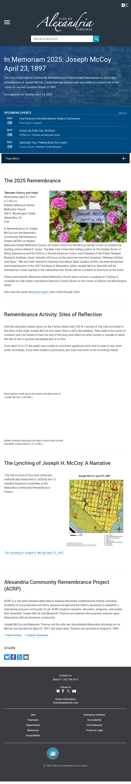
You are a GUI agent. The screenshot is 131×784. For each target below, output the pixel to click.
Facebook (63, 694)
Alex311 (57, 682)
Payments (33, 722)
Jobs (33, 717)
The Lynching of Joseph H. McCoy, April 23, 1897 (34, 555)
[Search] (96, 41)
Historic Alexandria (37, 637)
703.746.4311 (70, 682)
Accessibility (94, 722)
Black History (14, 637)
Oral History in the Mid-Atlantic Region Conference (49, 121)
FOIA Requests (94, 727)
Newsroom (33, 732)
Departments (33, 727)
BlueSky (58, 694)
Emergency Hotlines (94, 717)
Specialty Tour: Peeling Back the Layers (43, 145)
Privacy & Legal (94, 732)
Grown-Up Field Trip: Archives (37, 133)
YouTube (74, 694)
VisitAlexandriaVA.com (65, 705)
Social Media (33, 738)
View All (122, 116)
